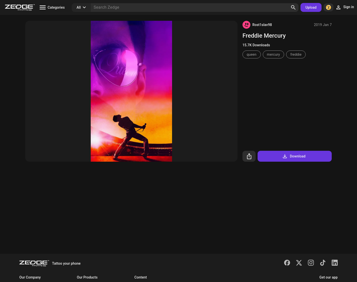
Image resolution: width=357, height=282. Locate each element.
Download (293, 156)
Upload (311, 7)
